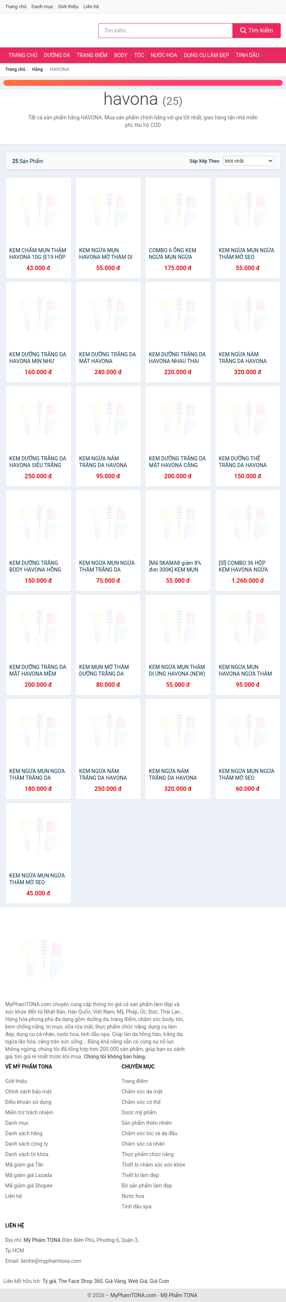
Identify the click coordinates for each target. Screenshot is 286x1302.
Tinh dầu (247, 55)
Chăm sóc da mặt (142, 1092)
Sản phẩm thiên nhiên (147, 1123)
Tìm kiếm (256, 30)
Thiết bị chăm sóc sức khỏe (153, 1165)
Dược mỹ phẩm (139, 1112)
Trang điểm (92, 55)
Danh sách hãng (23, 1133)
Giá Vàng (115, 1281)
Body (121, 55)
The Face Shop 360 (80, 1281)
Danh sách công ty (26, 1144)
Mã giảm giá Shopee (29, 1186)
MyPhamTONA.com (133, 1295)
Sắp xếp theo (204, 161)
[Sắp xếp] (248, 161)
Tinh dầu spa (137, 1206)
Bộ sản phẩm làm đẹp (147, 1186)
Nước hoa (164, 55)
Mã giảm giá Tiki (24, 1165)
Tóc (139, 55)
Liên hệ (91, 6)
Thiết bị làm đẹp (140, 1175)
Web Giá (137, 1281)
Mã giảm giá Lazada (28, 1175)
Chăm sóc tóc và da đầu (150, 1133)
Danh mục (43, 6)
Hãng (37, 69)
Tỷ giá (49, 1281)
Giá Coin (159, 1281)
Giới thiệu (68, 6)
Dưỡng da (57, 55)
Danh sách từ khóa (26, 1154)
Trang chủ (15, 6)
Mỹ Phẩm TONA (179, 1295)
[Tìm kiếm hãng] (165, 30)
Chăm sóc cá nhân (143, 1144)
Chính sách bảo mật (28, 1092)
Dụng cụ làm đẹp (206, 55)
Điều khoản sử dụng (28, 1102)
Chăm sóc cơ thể (141, 1102)
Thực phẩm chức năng (148, 1154)
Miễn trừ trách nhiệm (29, 1112)
